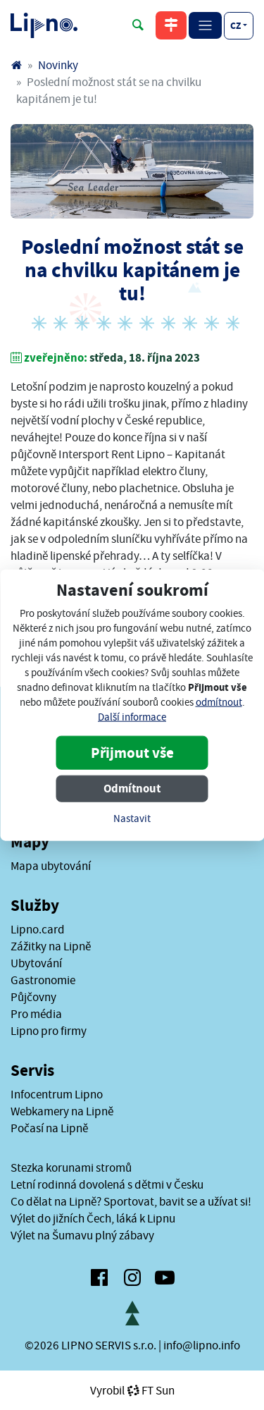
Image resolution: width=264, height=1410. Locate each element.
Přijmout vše (132, 752)
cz (235, 25)
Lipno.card (38, 929)
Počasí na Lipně (49, 1128)
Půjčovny (33, 997)
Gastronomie (43, 980)
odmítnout (219, 702)
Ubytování (36, 963)
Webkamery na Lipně (62, 1111)
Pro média (36, 1014)
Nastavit (132, 818)
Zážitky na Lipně (51, 946)
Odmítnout (132, 788)
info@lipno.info (201, 1345)
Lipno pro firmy (49, 1030)
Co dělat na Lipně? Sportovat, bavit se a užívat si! (131, 1201)
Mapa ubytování (51, 865)
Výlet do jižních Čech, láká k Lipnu (93, 1218)
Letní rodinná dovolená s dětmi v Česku (107, 1184)
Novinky (58, 65)
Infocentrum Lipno (57, 1094)
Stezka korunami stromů (71, 1167)
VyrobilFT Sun (132, 1390)
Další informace (132, 716)
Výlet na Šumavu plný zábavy (82, 1235)
